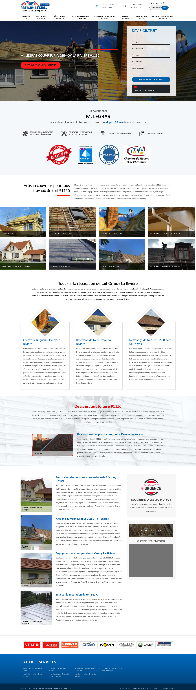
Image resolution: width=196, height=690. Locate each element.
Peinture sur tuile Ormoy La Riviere (32, 669)
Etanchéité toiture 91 (125, 17)
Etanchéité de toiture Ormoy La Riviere (33, 675)
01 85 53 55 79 (136, 4)
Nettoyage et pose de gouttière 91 (80, 17)
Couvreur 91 (27, 17)
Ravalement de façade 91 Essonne (104, 17)
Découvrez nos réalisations (40, 65)
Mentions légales (63, 688)
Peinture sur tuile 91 (141, 17)
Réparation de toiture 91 (59, 17)
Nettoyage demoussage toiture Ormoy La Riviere (112, 669)
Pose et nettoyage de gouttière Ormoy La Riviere (60, 675)
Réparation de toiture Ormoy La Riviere (85, 669)
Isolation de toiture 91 (41, 17)
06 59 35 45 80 (136, 7)
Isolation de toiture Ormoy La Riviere (85, 675)
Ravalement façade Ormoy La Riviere (59, 669)
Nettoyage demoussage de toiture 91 (162, 17)
